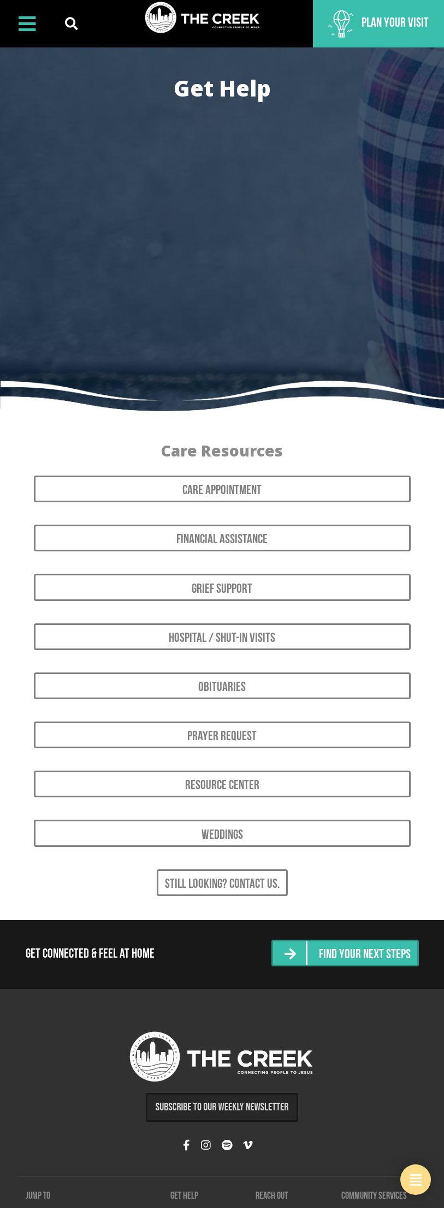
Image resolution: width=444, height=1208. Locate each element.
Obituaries (222, 687)
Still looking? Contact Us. (222, 884)
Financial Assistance (222, 539)
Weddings (222, 835)
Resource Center (222, 785)
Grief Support (222, 589)
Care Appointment (222, 490)
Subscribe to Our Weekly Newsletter (222, 1107)
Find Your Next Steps (365, 954)
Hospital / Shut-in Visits (222, 638)
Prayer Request (222, 736)
